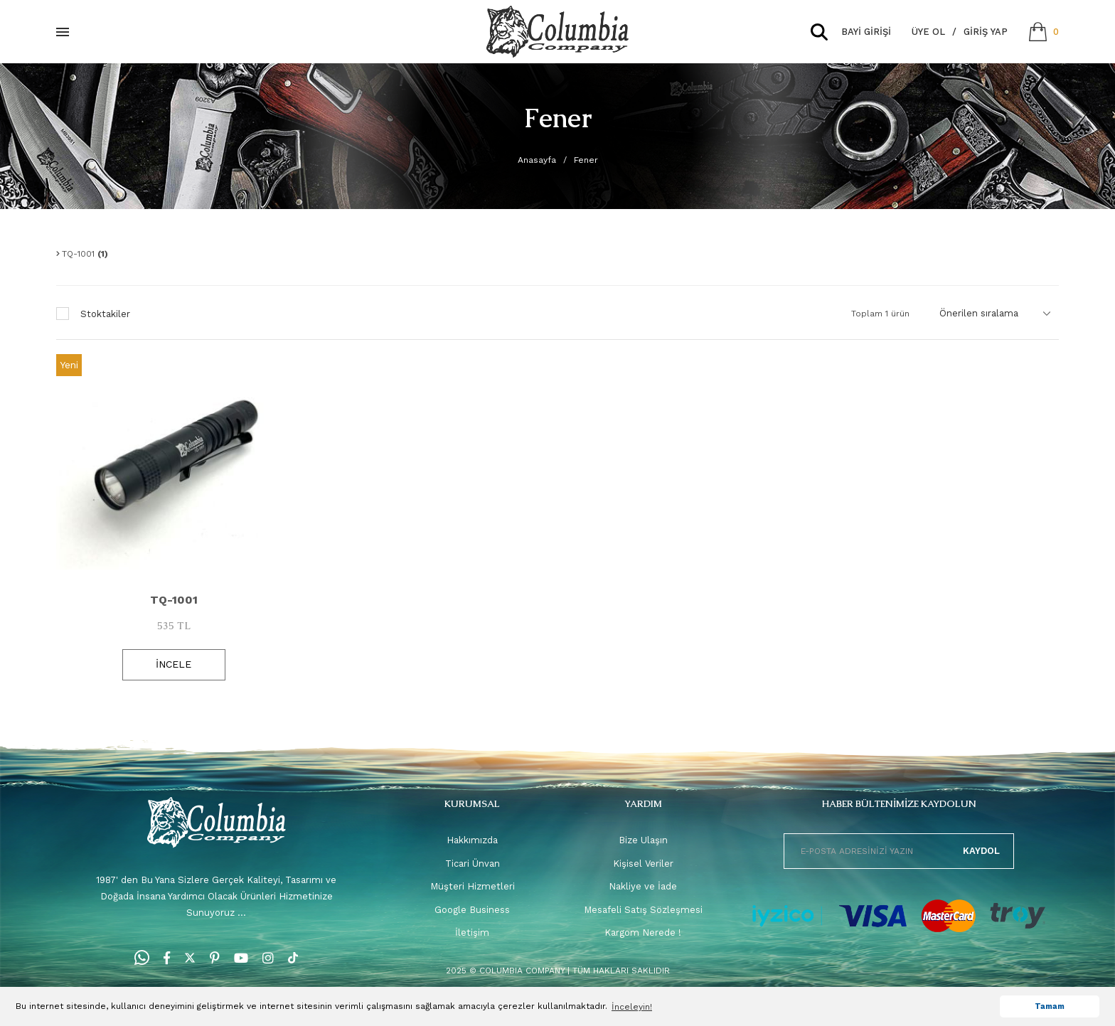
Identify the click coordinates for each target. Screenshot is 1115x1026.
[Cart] (1044, 31)
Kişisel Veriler (643, 863)
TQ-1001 (174, 599)
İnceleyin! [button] (632, 1007)
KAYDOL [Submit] (981, 850)
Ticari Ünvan (472, 863)
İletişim (472, 932)
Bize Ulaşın (643, 840)
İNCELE (173, 664)
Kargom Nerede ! (642, 932)
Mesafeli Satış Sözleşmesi (643, 909)
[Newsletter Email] (899, 851)
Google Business (472, 909)
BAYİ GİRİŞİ (866, 31)
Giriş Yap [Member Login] (986, 31)
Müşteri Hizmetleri (472, 886)
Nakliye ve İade (643, 886)
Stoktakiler (105, 314)
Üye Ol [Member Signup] (928, 31)
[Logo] (557, 32)
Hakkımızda (472, 840)
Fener (586, 160)
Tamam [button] (1050, 1006)
